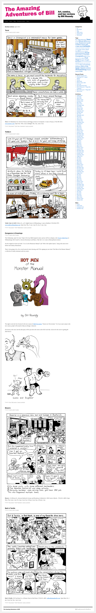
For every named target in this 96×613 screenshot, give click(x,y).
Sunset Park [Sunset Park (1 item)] (88, 63)
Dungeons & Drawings (14, 233)
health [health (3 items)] (84, 56)
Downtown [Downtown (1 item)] (83, 51)
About (10, 21)
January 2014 (80, 132)
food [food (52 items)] (87, 52)
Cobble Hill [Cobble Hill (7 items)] (78, 46)
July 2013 (79, 140)
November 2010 (80, 185)
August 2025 (79, 95)
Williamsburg (20, 227)
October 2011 (80, 170)
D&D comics (14, 402)
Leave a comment (29, 126)
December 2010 (80, 184)
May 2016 (79, 113)
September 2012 (80, 154)
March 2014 (79, 129)
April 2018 (79, 106)
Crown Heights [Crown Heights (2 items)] (78, 49)
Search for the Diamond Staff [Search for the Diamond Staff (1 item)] (86, 61)
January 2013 (80, 149)
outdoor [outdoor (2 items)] (82, 58)
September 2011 (80, 171)
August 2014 (79, 123)
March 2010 (79, 197)
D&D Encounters (37, 324)
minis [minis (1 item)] (80, 58)
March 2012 (79, 163)
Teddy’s (8, 132)
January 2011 (80, 183)
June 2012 (79, 159)
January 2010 (80, 200)
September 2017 (80, 111)
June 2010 (79, 193)
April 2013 (79, 144)
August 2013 (79, 139)
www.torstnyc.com (9, 123)
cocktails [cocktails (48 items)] (86, 46)
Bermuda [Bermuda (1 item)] (76, 41)
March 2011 (79, 180)
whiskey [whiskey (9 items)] (88, 68)
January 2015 (80, 119)
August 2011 (79, 173)
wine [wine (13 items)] (81, 71)
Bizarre (8, 408)
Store (28, 21)
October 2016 (80, 112)
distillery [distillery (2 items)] (83, 49)
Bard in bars (79, 91)
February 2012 (80, 164)
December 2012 (80, 150)
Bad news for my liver (82, 75)
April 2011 (79, 178)
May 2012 (79, 160)
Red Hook (20, 602)
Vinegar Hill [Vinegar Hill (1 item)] (77, 64)
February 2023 (80, 99)
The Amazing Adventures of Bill (11, 609)
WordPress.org (80, 208)
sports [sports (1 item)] (85, 63)
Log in (78, 204)
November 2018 (80, 105)
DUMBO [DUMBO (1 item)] (86, 51)
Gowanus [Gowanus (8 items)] (86, 54)
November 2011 (80, 168)
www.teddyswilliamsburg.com (12, 225)
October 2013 (80, 136)
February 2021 (80, 101)
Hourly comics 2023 (81, 82)
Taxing (78, 80)
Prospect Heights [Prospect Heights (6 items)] (84, 60)
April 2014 (79, 128)
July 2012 (79, 157)
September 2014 (80, 122)
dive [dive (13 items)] (79, 51)
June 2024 (79, 96)
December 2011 (80, 167)
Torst (7, 30)
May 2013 (79, 143)
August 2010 (79, 190)
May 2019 (79, 102)
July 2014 (79, 125)
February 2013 (80, 147)
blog (10, 402)
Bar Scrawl (11, 126)
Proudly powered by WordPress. (84, 609)
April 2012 (79, 161)
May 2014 (79, 126)
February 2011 (80, 181)
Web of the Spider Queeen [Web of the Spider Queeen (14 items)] (81, 67)
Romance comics (21, 21)
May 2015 (79, 116)
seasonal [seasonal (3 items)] (77, 63)
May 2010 (79, 194)
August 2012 (79, 156)
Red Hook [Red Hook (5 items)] (78, 61)
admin (18, 32)
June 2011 (79, 176)
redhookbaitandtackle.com (53, 598)
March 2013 (79, 146)
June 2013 (79, 142)
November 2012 (80, 152)
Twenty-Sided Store (63, 238)
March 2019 (79, 104)
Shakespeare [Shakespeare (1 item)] (82, 63)
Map (15, 21)
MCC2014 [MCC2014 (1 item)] (77, 58)
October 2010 (80, 187)
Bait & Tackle (10, 508)
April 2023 (79, 98)
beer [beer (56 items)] (89, 39)
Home (6, 21)
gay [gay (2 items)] (82, 54)
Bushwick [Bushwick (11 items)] (82, 43)
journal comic (80, 33)
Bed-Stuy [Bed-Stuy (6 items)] (83, 39)
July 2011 (79, 174)
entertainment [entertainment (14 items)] (80, 53)
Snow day (79, 84)
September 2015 (80, 115)
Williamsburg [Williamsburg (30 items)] (80, 69)
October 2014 (80, 120)
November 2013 (80, 135)
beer (19, 126)
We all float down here (82, 85)
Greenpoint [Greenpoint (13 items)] (79, 56)
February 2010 (80, 198)
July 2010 (79, 191)
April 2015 (79, 118)
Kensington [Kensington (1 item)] (88, 56)
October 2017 (80, 109)
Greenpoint (22, 126)
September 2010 (80, 188)
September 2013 (80, 137)
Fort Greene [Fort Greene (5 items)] (78, 54)
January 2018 (80, 108)
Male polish (79, 81)
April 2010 (79, 195)
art (77, 28)
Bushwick (20, 502)
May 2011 (79, 177)
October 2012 (80, 153)
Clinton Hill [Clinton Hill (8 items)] (84, 44)
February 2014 (80, 130)
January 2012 (80, 166)
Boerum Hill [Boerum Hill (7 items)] (82, 41)
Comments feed (80, 207)
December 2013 (80, 133)
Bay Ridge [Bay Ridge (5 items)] (78, 39)
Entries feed (79, 205)
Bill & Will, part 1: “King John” (84, 89)
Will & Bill (79, 35)
